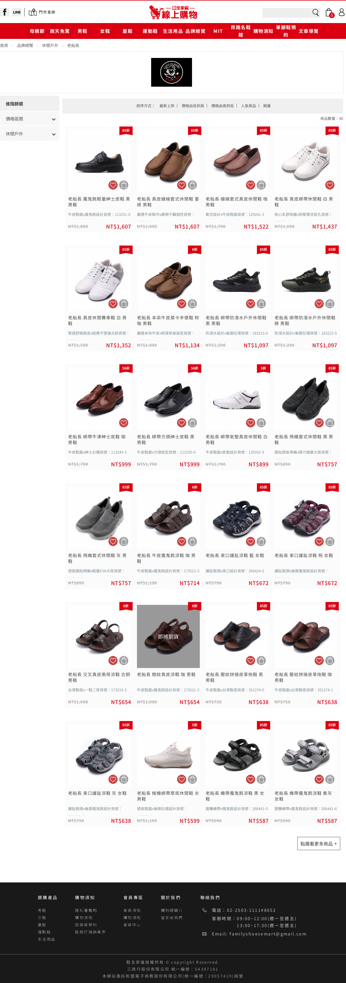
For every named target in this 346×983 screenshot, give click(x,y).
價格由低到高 (193, 105)
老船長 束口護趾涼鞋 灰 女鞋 (97, 793)
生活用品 (173, 30)
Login (341, 12)
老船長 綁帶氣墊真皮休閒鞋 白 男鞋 (237, 439)
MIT (218, 30)
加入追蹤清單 (113, 185)
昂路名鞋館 (241, 31)
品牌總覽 (195, 30)
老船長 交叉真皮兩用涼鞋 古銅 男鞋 (99, 677)
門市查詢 (47, 12)
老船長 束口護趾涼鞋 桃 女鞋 (303, 555)
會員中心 (132, 924)
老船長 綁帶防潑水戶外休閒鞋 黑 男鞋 (236, 320)
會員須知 (132, 910)
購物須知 (263, 30)
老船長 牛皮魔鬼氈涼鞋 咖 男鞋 (166, 558)
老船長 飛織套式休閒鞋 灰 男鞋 (97, 558)
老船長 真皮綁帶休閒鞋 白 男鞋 (303, 201)
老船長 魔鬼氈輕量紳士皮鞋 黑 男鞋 (99, 201)
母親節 (37, 30)
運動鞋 (150, 30)
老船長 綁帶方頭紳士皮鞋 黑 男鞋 (166, 439)
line (16, 12)
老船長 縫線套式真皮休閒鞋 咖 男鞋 (237, 201)
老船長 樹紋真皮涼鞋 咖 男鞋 (166, 674)
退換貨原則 (86, 924)
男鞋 (83, 30)
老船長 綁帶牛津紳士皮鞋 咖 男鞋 (97, 439)
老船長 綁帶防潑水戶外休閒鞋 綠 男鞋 (305, 320)
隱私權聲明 (86, 910)
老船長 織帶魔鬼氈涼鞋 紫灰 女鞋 (303, 796)
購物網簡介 (172, 910)
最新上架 (166, 105)
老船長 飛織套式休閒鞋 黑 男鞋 (303, 439)
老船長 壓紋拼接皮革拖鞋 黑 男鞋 (234, 677)
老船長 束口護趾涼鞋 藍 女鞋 (235, 555)
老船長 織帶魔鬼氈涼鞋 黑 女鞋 (235, 796)
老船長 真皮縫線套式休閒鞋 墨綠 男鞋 (168, 201)
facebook (4, 12)
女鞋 (105, 30)
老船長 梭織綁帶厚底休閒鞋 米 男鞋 (168, 796)
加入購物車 (123, 185)
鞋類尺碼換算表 (90, 932)
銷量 (267, 105)
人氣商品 (248, 105)
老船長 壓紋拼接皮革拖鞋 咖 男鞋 (303, 677)
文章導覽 (309, 30)
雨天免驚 (60, 30)
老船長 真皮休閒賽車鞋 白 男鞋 (97, 320)
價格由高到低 (222, 105)
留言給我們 (172, 917)
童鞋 (128, 30)
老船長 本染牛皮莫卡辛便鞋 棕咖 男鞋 (168, 320)
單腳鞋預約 (286, 31)
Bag (328, 12)
